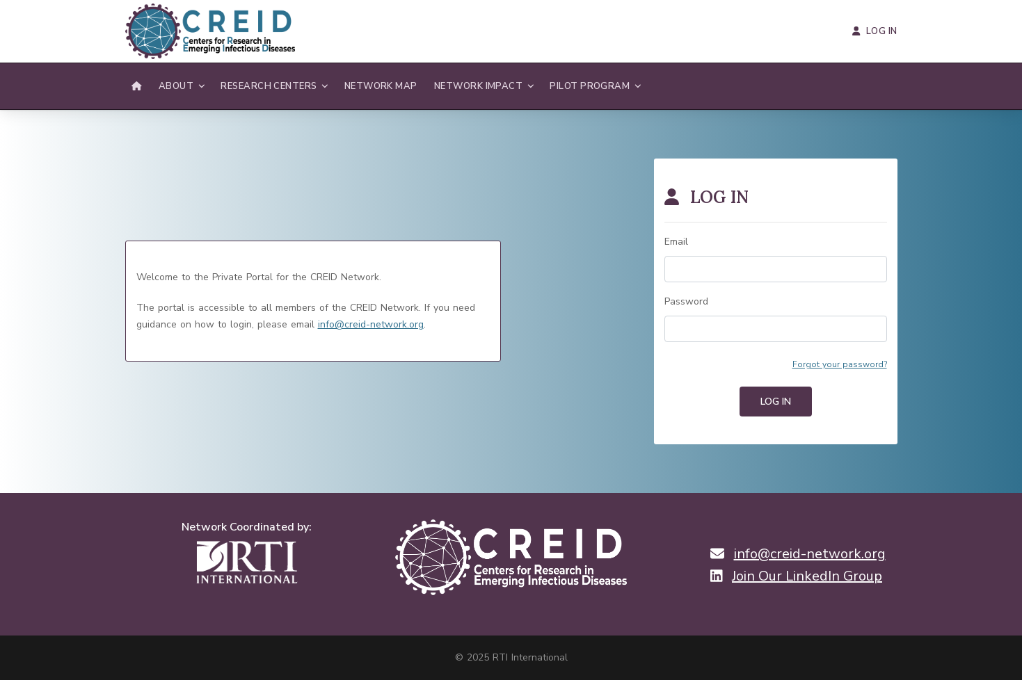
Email (676, 241)
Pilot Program (590, 86)
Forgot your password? (839, 364)
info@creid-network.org (371, 324)
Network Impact (478, 86)
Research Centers (269, 86)
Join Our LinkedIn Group (807, 576)
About (176, 86)
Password (686, 301)
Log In (874, 31)
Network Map (380, 86)
